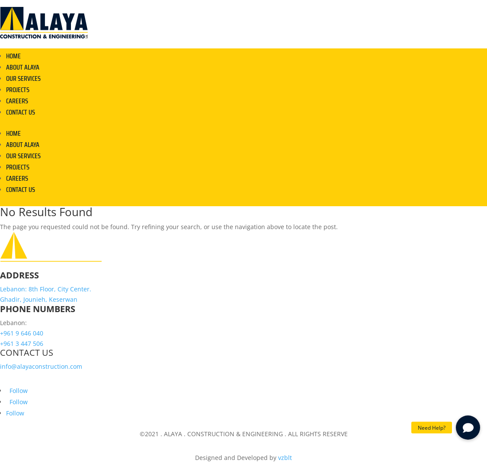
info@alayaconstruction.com (41, 366)
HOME (13, 56)
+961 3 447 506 (21, 343)
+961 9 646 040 (21, 333)
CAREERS (17, 101)
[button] (468, 427)
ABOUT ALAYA (22, 67)
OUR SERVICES (23, 78)
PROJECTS (17, 89)
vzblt (285, 457)
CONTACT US (20, 112)
